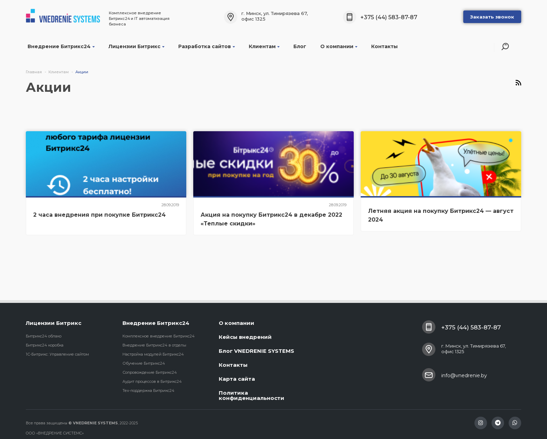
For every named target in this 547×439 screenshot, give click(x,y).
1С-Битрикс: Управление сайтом (57, 354)
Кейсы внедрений (245, 337)
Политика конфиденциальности (251, 395)
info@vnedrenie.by (464, 375)
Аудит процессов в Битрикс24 (152, 381)
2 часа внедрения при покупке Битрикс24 (99, 214)
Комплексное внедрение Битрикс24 (158, 336)
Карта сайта (237, 378)
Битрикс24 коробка (44, 345)
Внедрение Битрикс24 (61, 46)
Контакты (384, 46)
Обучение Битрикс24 (143, 363)
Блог (299, 46)
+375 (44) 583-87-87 (388, 17)
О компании (338, 46)
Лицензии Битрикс (136, 46)
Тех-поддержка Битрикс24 (148, 390)
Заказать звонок (492, 17)
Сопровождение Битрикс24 (149, 372)
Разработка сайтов (206, 46)
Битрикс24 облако (43, 336)
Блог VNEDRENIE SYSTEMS (256, 351)
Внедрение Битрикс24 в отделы (154, 345)
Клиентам (264, 46)
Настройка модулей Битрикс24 (153, 354)
